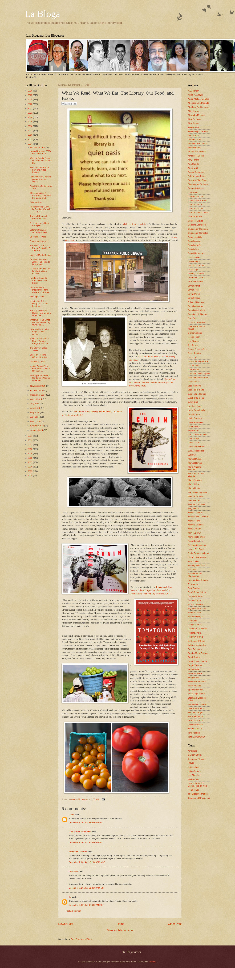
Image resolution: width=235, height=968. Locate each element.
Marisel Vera (193, 484)
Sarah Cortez (194, 657)
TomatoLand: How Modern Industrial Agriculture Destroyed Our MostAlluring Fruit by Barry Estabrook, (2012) (151, 590)
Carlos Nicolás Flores (197, 200)
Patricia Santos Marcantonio (195, 574)
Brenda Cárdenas (196, 188)
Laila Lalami (193, 767)
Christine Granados (197, 225)
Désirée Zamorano (196, 265)
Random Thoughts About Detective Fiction (38, 280)
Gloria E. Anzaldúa (196, 322)
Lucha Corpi (193, 438)
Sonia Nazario (194, 686)
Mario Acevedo (195, 480)
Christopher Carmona (198, 229)
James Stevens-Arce (197, 349)
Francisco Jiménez (196, 310)
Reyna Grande (194, 600)
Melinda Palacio (195, 512)
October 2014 (36, 390)
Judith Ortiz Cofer (196, 398)
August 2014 (36, 399)
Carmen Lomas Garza (198, 212)
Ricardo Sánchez (196, 604)
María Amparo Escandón (194, 468)
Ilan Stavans (193, 341)
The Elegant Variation (198, 794)
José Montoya (194, 386)
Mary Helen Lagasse (197, 492)
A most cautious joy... (39, 241)
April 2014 (35, 417)
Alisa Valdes (193, 135)
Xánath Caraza (195, 728)
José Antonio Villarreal (198, 377)
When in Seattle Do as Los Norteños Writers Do (41, 160)
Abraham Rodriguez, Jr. (199, 107)
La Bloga (42, 13)
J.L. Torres (193, 345)
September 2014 (38, 395)
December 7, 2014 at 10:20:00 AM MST (87, 862)
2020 (30, 117)
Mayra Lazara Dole (196, 504)
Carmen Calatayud (196, 208)
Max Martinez (194, 500)
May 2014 (35, 412)
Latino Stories (194, 771)
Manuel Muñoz (194, 459)
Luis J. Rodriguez (196, 451)
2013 (30, 436)
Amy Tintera (193, 160)
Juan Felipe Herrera (197, 394)
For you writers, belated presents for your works (40, 179)
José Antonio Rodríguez (199, 373)
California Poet (194, 755)
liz (70, 897)
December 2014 (37, 147)
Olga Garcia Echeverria (80, 831)
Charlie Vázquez (195, 221)
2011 (30, 445)
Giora (71, 814)
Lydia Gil (192, 455)
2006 (30, 467)
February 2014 (37, 426)
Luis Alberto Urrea (196, 446)
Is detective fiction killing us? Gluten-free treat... (39, 303)
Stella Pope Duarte (196, 694)
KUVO (191, 763)
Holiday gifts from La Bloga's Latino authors (39, 331)
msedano (73, 871)
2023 (30, 104)
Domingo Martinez (196, 273)
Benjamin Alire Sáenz (197, 180)
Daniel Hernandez (196, 253)
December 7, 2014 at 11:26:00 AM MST (87, 888)
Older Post (175, 924)
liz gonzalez (193, 430)
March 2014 (36, 421)
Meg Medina (193, 508)
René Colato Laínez (197, 592)
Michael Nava (194, 521)
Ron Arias (192, 621)
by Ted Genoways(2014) (72, 415)
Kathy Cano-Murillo (196, 410)
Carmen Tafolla (195, 216)
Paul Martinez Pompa (198, 580)
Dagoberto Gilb (195, 237)
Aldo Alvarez (193, 111)
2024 (30, 99)
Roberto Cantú (194, 612)
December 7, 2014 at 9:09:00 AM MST (86, 822)
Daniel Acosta (194, 241)
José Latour (193, 381)
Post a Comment (73, 911)
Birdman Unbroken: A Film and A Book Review (39, 170)
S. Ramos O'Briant (196, 641)
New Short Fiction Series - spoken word (197, 784)
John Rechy (193, 369)
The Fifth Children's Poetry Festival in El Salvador (40, 248)
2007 (30, 462)
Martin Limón (194, 488)
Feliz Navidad (36, 202)
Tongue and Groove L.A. (199, 798)
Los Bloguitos (194, 775)
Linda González (195, 418)
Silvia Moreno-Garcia (197, 681)
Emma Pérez (194, 286)
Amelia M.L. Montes (197, 151)
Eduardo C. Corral (196, 277)
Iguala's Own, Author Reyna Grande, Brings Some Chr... (39, 341)
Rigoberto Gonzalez (197, 608)
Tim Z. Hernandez (196, 716)
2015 (30, 139)
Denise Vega (194, 261)
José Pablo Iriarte (196, 390)
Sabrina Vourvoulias (197, 645)
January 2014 (36, 430)
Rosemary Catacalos (197, 628)
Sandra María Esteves (198, 653)
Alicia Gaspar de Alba (198, 131)
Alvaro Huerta (194, 147)
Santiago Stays (37, 296)
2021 (30, 113)
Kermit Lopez (194, 414)
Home (120, 924)
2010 (30, 449)
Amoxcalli (192, 751)
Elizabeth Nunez (195, 281)
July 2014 (35, 403)
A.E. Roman (193, 91)
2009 (30, 453)
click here (173, 237)
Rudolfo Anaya (194, 633)
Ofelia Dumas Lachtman (199, 553)
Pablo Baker (193, 561)
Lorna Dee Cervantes (197, 434)
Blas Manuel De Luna (198, 184)
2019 (30, 121)
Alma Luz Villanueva (197, 143)
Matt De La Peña (195, 496)
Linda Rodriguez (195, 422)
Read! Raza (193, 790)
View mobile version (120, 930)
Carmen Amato (195, 204)
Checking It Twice (38, 237)
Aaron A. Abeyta (195, 95)
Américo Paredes (196, 156)
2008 (30, 458)
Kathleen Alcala (195, 406)
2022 (30, 108)
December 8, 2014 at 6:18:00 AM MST (86, 905)
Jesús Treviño (194, 353)
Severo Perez (194, 669)
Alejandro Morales (196, 115)
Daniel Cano (193, 249)
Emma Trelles (194, 290)
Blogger (152, 961)
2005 (30, 471)
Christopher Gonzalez (198, 233)
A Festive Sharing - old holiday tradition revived (40, 271)
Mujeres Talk (193, 779)
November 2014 (37, 386)
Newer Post (65, 924)
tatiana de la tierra (196, 708)
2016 (30, 135)
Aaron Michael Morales (198, 99)
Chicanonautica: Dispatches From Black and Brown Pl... (41, 290)
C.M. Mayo (193, 192)
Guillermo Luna (195, 333)
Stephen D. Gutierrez (197, 704)
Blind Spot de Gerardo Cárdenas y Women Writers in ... (40, 378)
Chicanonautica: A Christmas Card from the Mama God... (40, 195)
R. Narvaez (193, 584)
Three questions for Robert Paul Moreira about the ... (40, 313)
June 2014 (35, 408)
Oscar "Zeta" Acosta (197, 557)
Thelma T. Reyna (195, 712)
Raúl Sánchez (194, 588)
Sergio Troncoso (195, 665)
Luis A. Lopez (194, 442)
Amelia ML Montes (80, 799)
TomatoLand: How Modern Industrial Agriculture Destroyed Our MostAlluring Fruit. (152, 382)
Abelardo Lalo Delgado (198, 103)
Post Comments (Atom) (81, 939)
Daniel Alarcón (194, 245)
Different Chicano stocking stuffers (38, 231)
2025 (30, 95)
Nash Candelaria (195, 541)
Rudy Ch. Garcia (195, 637)
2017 (30, 130)
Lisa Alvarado (194, 426)
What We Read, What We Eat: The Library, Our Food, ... (40, 322)
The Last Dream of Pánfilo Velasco (38, 217)
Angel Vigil (193, 168)
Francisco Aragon (196, 306)
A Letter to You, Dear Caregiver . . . (39, 224)
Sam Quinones (195, 649)
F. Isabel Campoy (196, 302)
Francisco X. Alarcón (197, 314)
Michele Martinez (195, 525)
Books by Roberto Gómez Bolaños (38, 356)
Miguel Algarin (194, 529)
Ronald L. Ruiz (194, 625)
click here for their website (134, 224)
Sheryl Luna (193, 677)
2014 (30, 144)
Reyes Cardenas (195, 596)
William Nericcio (195, 724)
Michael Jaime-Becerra (198, 516)
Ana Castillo (193, 164)
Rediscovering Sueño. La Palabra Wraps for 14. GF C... (41, 209)
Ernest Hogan (194, 298)
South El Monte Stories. (40, 255)
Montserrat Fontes (196, 537)
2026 (30, 91)
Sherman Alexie (195, 673)
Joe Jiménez (193, 365)
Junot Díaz (193, 402)
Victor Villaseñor (195, 720)
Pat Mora (192, 569)
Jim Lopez (192, 357)
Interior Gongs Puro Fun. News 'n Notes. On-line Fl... (40, 368)
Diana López (193, 269)
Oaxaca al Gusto (37, 361)
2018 (30, 126)
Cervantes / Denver (197, 759)
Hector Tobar (194, 337)
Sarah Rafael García (197, 661)
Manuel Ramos (195, 463)
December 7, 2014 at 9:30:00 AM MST (86, 842)
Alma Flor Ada (194, 139)
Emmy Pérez (194, 294)
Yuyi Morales (194, 733)
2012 (30, 440)
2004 (30, 475)
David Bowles (194, 257)
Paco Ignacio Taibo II (197, 565)
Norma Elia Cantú (196, 549)
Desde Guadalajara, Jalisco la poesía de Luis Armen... (40, 261)
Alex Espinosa (194, 119)
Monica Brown (194, 533)
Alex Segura (193, 123)
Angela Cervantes (196, 172)
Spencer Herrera (195, 690)
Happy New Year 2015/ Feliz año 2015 (40, 152)
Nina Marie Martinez (197, 545)
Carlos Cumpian (195, 196)
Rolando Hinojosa (196, 616)
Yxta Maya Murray (196, 737)
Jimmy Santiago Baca (198, 361)
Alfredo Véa (193, 127)
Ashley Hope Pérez (197, 176)
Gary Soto (192, 318)
